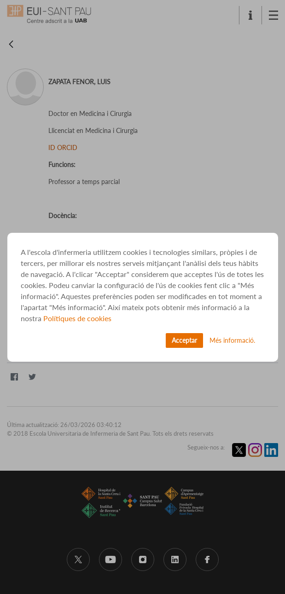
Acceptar (184, 340)
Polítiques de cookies (77, 318)
